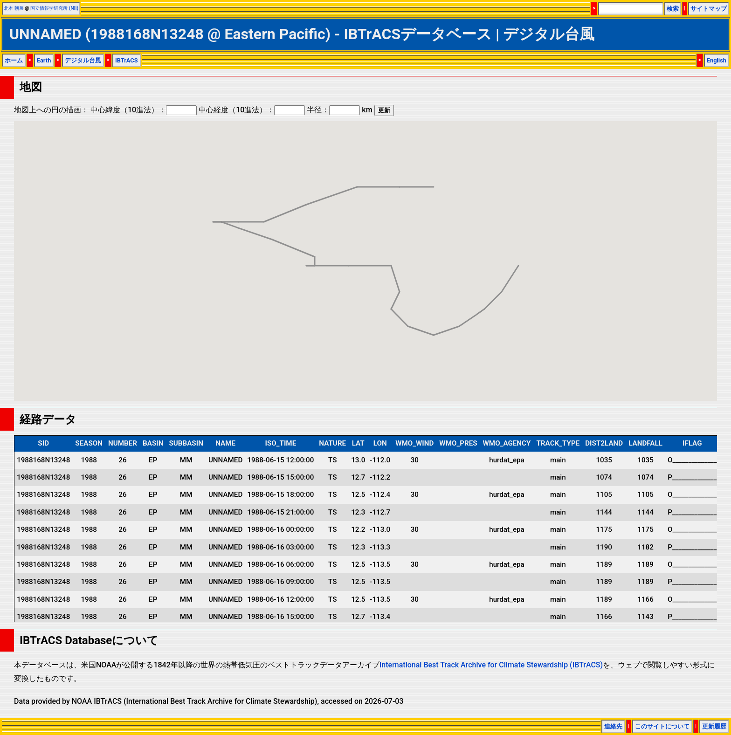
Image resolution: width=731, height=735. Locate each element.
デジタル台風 (83, 60)
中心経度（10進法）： (252, 109)
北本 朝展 (14, 8)
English (716, 60)
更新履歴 (714, 726)
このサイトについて (662, 726)
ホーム (14, 60)
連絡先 (613, 726)
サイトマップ (708, 8)
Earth (44, 60)
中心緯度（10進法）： (143, 109)
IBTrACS (126, 60)
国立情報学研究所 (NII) (54, 8)
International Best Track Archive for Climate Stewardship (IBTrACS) (491, 664)
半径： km (339, 109)
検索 (673, 8)
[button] (518, 257)
